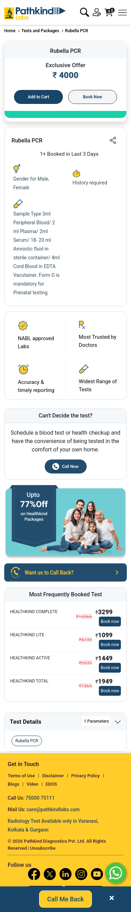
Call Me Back (65, 898)
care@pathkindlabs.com (53, 809)
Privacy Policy (85, 775)
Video (32, 784)
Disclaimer (53, 775)
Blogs (13, 784)
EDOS (51, 784)
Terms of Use (21, 775)
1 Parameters (96, 721)
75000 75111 (40, 798)
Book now (110, 621)
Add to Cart (38, 96)
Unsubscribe (43, 848)
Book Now (92, 96)
